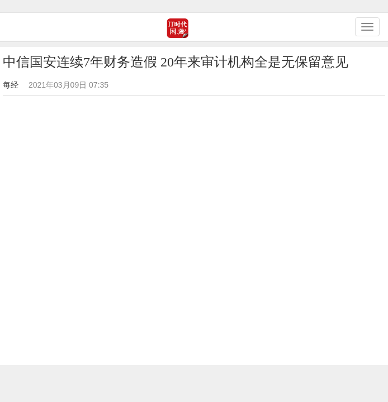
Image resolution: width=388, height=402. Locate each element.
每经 (10, 84)
